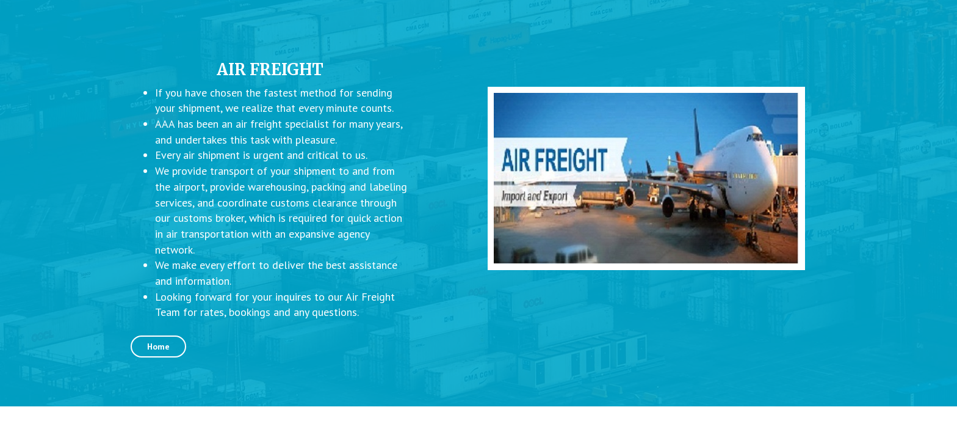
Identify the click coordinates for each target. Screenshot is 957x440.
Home (158, 346)
